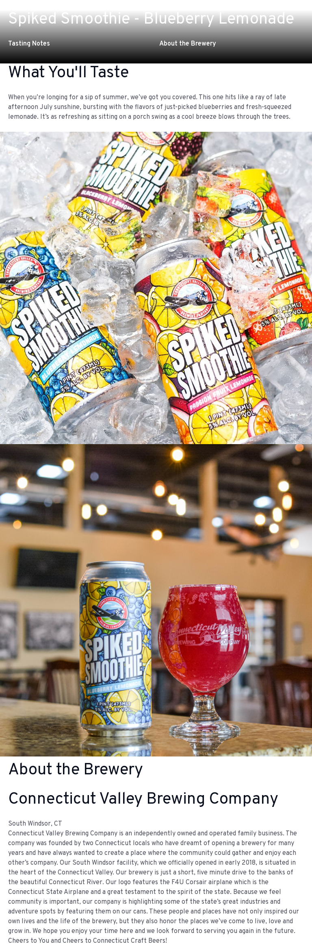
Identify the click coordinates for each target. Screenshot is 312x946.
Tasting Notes (29, 44)
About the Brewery (187, 44)
